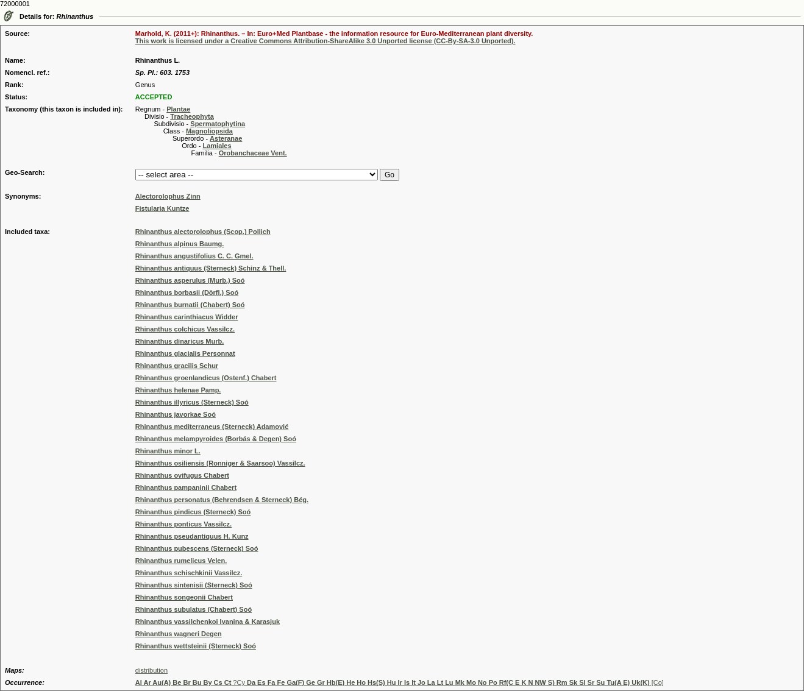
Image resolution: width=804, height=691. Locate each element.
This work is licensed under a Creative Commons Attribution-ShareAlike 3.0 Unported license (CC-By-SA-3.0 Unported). (325, 40)
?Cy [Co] (399, 682)
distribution (151, 670)
